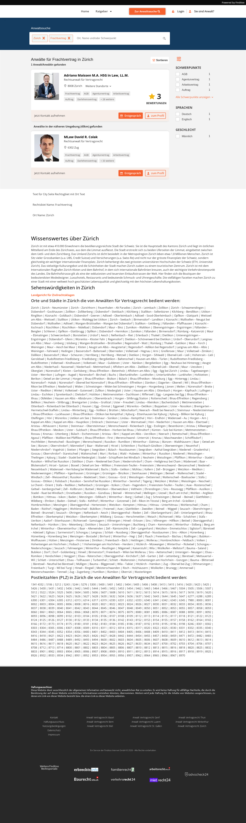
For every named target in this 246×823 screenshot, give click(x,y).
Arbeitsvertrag (190, 84)
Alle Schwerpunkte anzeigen (195, 97)
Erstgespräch (130, 115)
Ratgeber (104, 11)
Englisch (187, 119)
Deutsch (187, 114)
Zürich (40, 38)
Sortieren (159, 60)
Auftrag (186, 90)
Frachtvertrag (60, 38)
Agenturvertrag (190, 79)
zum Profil (155, 115)
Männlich (187, 136)
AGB (184, 74)
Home (85, 11)
